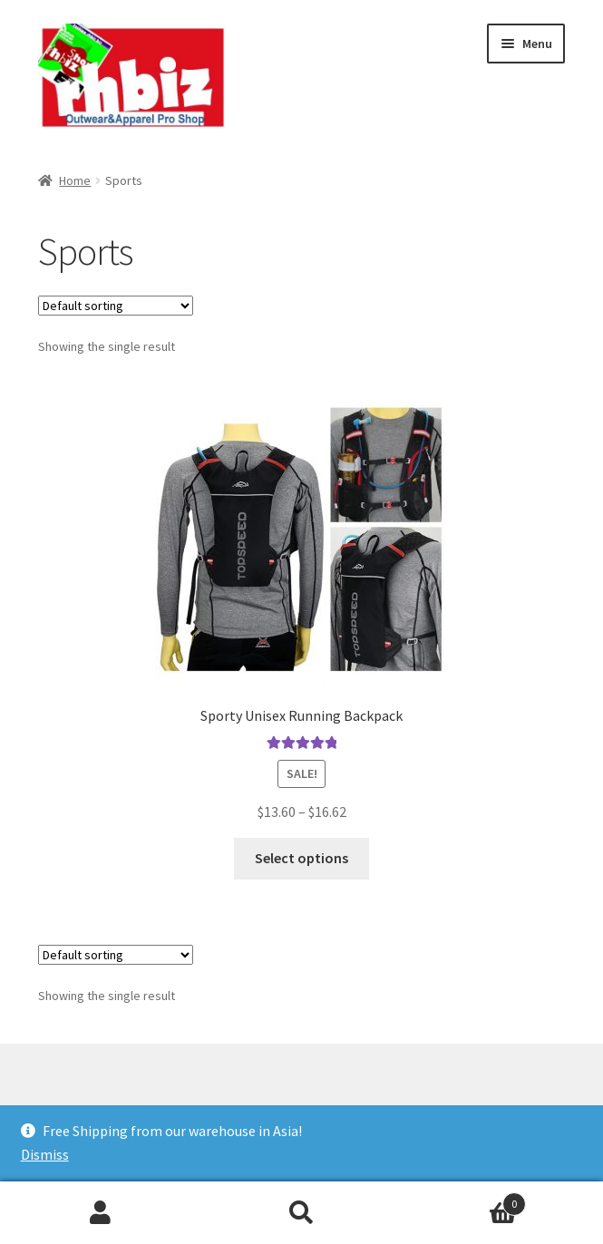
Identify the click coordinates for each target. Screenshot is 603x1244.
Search (302, 1213)
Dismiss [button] (45, 1154)
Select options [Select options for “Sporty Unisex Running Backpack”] (301, 858)
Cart (464, 1200)
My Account (100, 1213)
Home (75, 180)
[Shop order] (115, 306)
